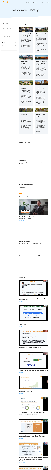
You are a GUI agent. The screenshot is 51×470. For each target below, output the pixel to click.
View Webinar (22, 301)
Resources (35, 2)
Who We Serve (28, 2)
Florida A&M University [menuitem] (6, 36)
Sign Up (42, 2)
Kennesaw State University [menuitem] (6, 31)
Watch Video (21, 220)
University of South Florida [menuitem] (6, 28)
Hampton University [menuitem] (5, 33)
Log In (48, 2)
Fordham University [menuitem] (5, 39)
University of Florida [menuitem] (5, 25)
